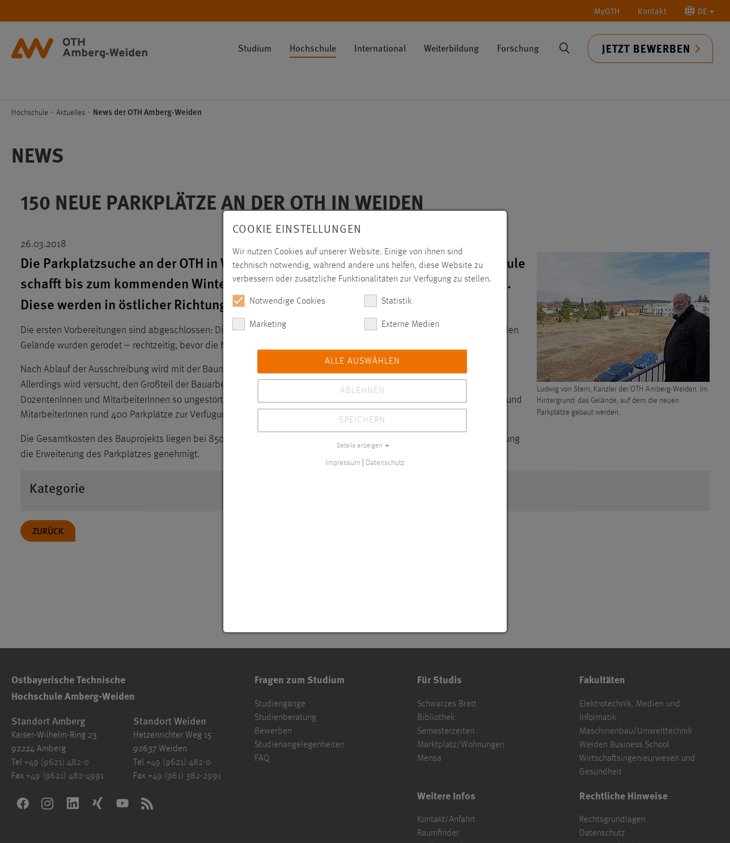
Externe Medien (401, 324)
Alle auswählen (362, 361)
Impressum (342, 463)
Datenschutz (385, 463)
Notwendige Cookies (278, 301)
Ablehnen (362, 390)
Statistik (387, 301)
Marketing (259, 324)
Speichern (362, 420)
